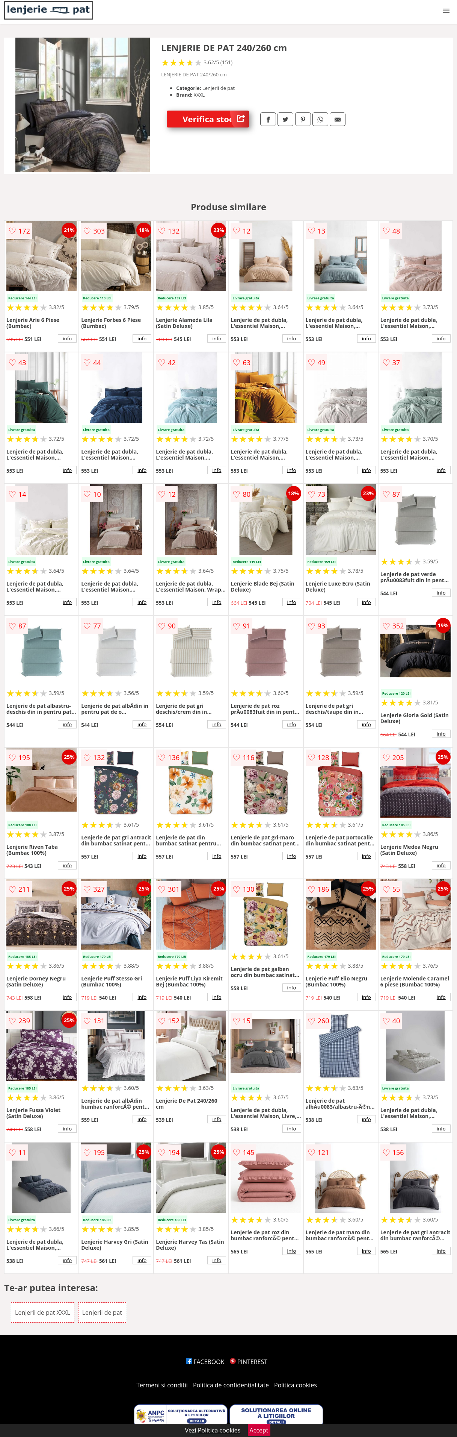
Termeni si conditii (162, 1385)
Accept (259, 1430)
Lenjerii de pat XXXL (42, 1312)
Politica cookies (295, 1385)
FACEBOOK (205, 1362)
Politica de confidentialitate (231, 1385)
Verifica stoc (215, 119)
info (67, 338)
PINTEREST (248, 1362)
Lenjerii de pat (102, 1312)
